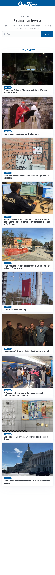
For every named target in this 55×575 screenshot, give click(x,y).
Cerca (46, 34)
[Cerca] (21, 34)
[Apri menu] (4, 3)
